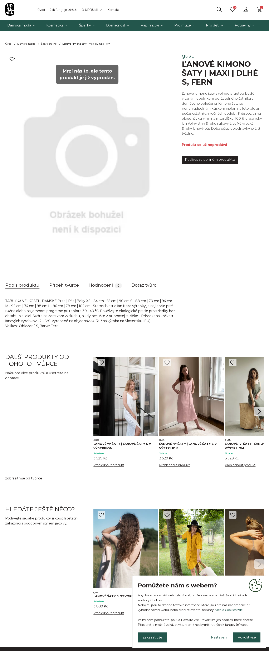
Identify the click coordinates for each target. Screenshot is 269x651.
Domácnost (115, 25)
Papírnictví (150, 25)
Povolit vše (247, 637)
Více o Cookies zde (229, 610)
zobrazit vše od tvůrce (23, 478)
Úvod (41, 10)
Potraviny (243, 25)
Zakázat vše (152, 637)
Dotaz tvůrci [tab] (144, 285)
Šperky (85, 25)
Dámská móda (19, 25)
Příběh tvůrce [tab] (64, 285)
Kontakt (113, 10)
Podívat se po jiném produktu (210, 160)
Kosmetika (55, 25)
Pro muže (182, 25)
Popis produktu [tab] (22, 285)
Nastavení (219, 637)
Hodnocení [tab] (105, 285)
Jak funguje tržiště (63, 10)
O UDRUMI (90, 10)
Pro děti (212, 25)
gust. (188, 56)
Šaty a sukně (49, 43)
